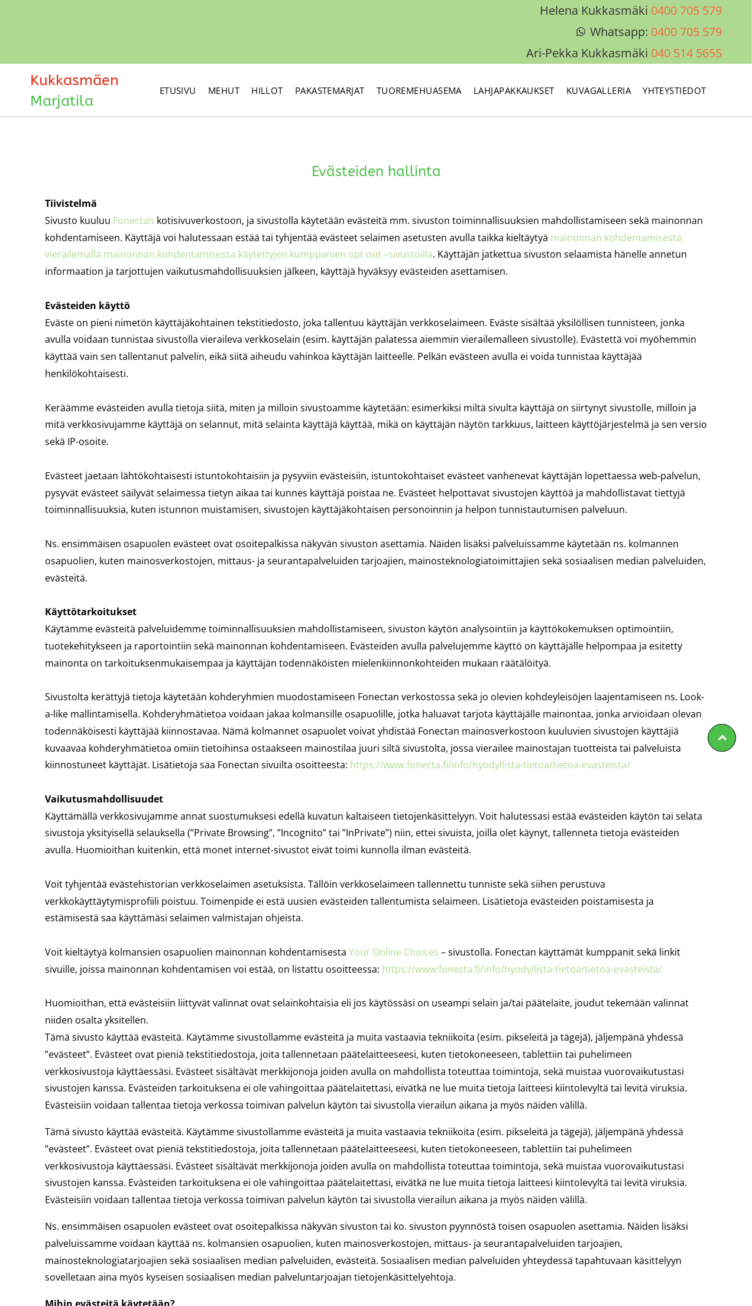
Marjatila (61, 101)
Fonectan (133, 220)
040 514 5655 (686, 53)
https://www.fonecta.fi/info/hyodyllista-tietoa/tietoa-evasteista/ (490, 764)
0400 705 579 (686, 10)
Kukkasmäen (74, 80)
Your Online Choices (394, 952)
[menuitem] (178, 90)
